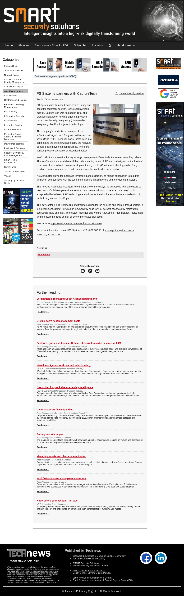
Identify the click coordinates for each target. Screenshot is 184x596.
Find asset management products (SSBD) (55, 76)
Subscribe (80, 45)
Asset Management (14, 91)
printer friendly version (129, 93)
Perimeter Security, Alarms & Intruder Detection (13, 137)
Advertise (97, 45)
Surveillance (10, 167)
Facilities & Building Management (14, 105)
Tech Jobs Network (13, 70)
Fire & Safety (10, 111)
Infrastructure (10, 120)
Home (9, 45)
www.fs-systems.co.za (49, 234)
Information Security (14, 116)
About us (23, 45)
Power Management (14, 143)
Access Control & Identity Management (14, 80)
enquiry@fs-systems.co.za (119, 230)
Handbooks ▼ (126, 45)
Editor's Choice (11, 66)
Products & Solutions (14, 148)
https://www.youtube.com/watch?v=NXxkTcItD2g (76, 223)
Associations (10, 95)
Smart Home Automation (10, 161)
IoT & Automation (12, 129)
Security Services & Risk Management (14, 154)
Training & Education (14, 171)
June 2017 (41, 99)
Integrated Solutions (14, 125)
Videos (7, 176)
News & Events (11, 75)
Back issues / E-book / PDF (51, 45)
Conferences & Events (15, 100)
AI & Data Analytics (13, 86)
